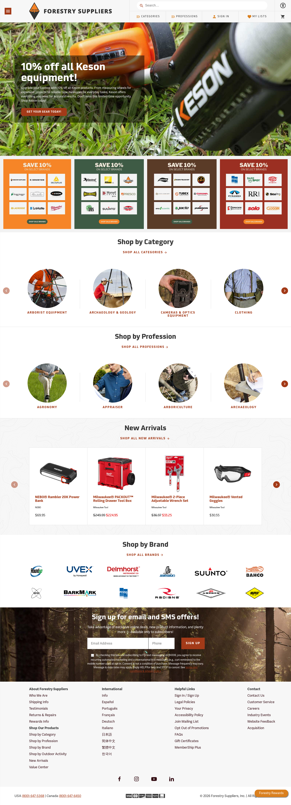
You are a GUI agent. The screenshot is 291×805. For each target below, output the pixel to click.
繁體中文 (108, 747)
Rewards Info (39, 721)
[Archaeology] (244, 387)
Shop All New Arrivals (145, 438)
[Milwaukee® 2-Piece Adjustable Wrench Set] (175, 486)
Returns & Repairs (42, 715)
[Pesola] (124, 593)
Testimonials (38, 708)
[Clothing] (244, 294)
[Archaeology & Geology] (112, 294)
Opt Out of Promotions (192, 728)
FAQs (179, 734)
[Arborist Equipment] (47, 294)
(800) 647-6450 (70, 796)
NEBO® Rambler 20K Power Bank (57, 499)
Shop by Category (42, 734)
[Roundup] (36, 571)
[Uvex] (80, 571)
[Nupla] (254, 593)
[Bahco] (254, 571)
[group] (47, 294)
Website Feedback (261, 721)
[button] (284, 290)
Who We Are (38, 695)
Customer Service (260, 702)
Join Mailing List (187, 721)
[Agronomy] (47, 387)
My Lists (257, 16)
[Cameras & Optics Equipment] (178, 294)
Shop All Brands (145, 555)
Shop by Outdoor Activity (48, 754)
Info (105, 695)
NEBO (38, 507)
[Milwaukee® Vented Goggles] (233, 486)
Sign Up (193, 643)
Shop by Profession (43, 741)
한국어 (107, 754)
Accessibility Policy (189, 715)
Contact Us (255, 695)
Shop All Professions (145, 347)
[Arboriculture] (178, 387)
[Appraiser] (112, 387)
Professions (184, 16)
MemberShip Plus (188, 747)
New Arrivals (38, 761)
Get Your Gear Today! (44, 112)
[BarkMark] (80, 593)
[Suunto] (211, 571)
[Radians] (167, 593)
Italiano (107, 728)
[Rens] (36, 593)
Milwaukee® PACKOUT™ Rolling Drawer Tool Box (113, 499)
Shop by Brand (40, 747)
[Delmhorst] (124, 571)
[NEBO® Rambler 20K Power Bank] (58, 486)
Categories (148, 16)
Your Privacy (184, 708)
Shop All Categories (145, 252)
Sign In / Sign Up (187, 695)
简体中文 (108, 741)
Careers (253, 708)
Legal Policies (185, 702)
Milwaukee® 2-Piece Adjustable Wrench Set (169, 499)
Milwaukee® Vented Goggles (226, 499)
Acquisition (255, 728)
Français (108, 715)
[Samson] (167, 571)
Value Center (38, 767)
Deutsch (108, 721)
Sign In (220, 16)
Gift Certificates (187, 741)
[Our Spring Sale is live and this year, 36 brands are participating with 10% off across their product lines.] (37, 194)
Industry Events (259, 715)
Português (109, 708)
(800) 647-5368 (33, 796)
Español (108, 702)
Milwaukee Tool (100, 507)
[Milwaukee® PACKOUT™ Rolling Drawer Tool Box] (116, 486)
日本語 (107, 734)
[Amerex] (211, 593)
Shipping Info (38, 702)
